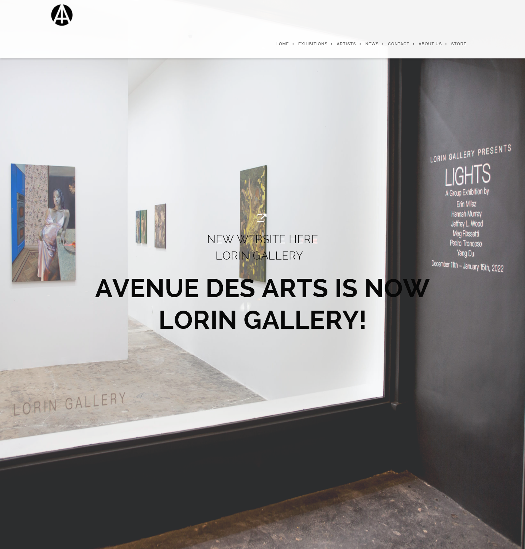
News (372, 44)
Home (282, 44)
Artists (346, 44)
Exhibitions (313, 44)
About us (430, 44)
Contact (398, 44)
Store (459, 44)
